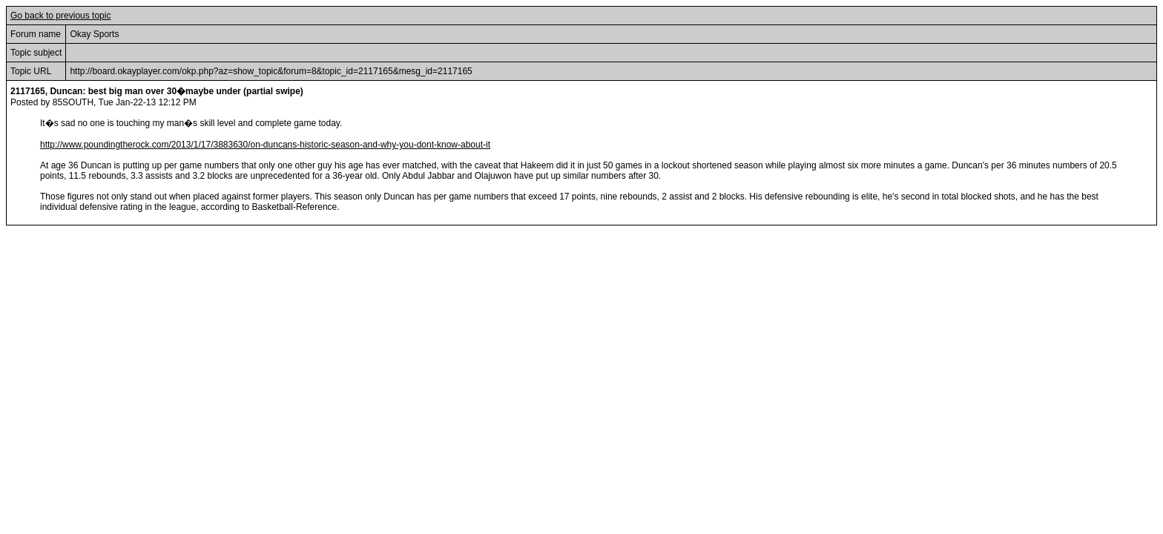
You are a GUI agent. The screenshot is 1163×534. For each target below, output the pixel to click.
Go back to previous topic (60, 15)
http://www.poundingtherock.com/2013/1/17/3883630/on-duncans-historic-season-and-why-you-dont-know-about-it (265, 144)
